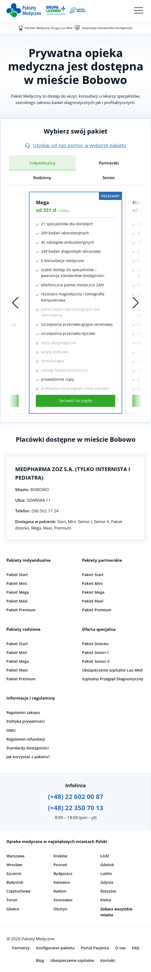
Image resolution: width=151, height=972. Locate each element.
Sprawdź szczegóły (75, 400)
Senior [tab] (109, 177)
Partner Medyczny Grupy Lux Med (48, 28)
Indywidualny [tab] (42, 163)
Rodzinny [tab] (42, 177)
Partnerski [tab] (109, 163)
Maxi (138, 202)
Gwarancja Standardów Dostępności (107, 28)
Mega (42, 202)
